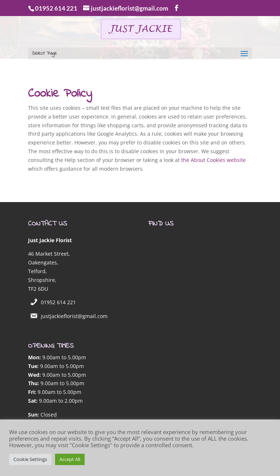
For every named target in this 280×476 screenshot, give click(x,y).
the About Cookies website (213, 159)
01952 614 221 (58, 302)
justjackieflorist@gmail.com (74, 316)
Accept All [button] (69, 459)
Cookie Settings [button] (30, 459)
